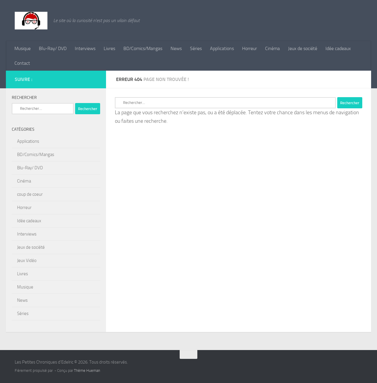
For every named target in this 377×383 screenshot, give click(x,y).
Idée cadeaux (338, 48)
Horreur (249, 48)
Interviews (85, 48)
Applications (222, 48)
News (176, 48)
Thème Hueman (87, 370)
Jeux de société (302, 48)
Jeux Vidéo (27, 260)
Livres (109, 48)
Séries (196, 48)
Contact (22, 63)
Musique (22, 48)
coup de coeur (30, 194)
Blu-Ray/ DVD (53, 48)
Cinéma (272, 48)
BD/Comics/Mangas (142, 48)
